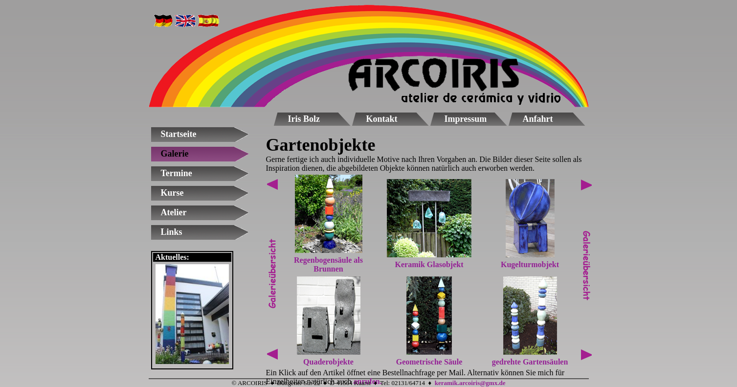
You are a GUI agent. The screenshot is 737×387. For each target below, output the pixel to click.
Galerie (175, 154)
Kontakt (382, 119)
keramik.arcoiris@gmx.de (470, 383)
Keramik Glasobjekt (429, 264)
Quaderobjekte (328, 362)
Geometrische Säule (429, 362)
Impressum (466, 119)
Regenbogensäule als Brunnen (328, 264)
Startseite (179, 134)
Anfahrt (538, 119)
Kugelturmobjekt (530, 264)
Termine (176, 173)
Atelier (174, 212)
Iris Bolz (304, 119)
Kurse (172, 193)
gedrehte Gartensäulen (530, 362)
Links (171, 232)
